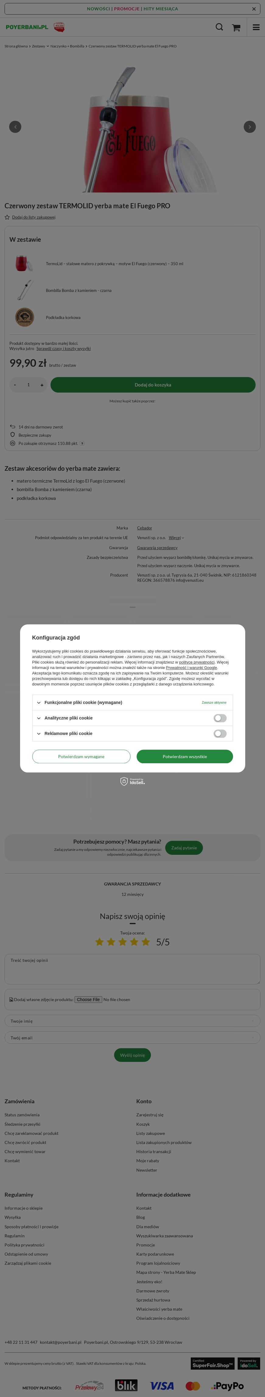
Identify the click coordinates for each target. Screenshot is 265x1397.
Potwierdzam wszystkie (185, 756)
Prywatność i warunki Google (191, 667)
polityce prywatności (196, 662)
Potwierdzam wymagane (81, 756)
